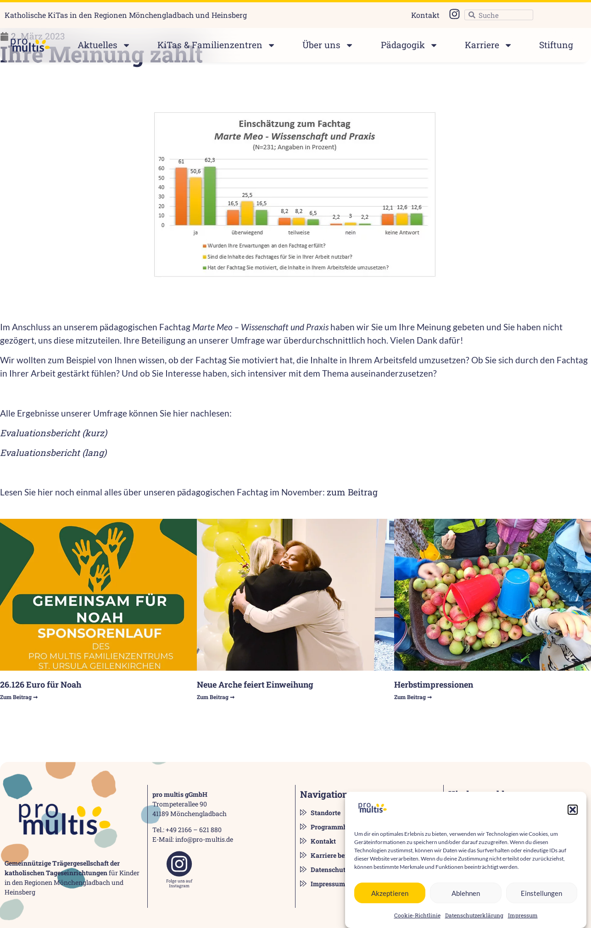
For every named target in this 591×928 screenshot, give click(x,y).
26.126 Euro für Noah (40, 684)
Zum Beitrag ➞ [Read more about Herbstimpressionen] (413, 696)
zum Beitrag (353, 492)
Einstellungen (541, 904)
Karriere (489, 45)
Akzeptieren (389, 904)
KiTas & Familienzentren (216, 45)
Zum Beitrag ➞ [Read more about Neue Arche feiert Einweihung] (215, 696)
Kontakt (425, 15)
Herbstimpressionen (433, 684)
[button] (572, 821)
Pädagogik (409, 45)
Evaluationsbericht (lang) (53, 452)
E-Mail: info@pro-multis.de (192, 839)
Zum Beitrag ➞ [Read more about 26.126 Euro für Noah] (19, 696)
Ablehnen (466, 904)
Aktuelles (104, 45)
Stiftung (556, 44)
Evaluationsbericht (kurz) (53, 433)
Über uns (328, 45)
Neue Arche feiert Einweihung (255, 684)
